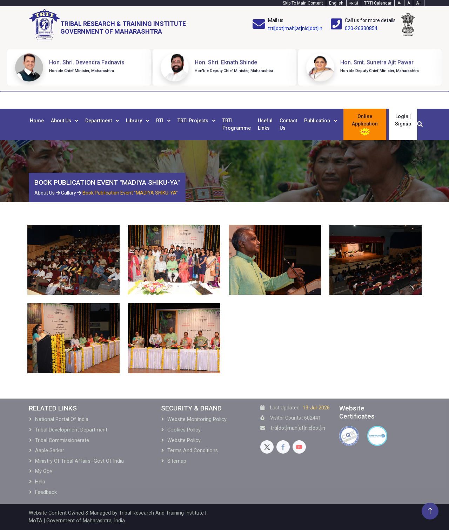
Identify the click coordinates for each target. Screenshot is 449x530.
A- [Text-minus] (399, 3)
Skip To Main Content (303, 3)
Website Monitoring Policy (197, 419)
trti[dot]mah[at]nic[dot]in (295, 28)
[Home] (107, 24)
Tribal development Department (71, 430)
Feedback (46, 492)
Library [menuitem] (134, 120)
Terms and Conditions (192, 451)
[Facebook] (283, 447)
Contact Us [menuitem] (288, 124)
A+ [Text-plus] (418, 3)
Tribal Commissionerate (62, 440)
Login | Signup (403, 120)
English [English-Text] (336, 3)
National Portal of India (61, 419)
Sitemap (176, 461)
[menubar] (183, 124)
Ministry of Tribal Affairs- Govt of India (79, 461)
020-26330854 (361, 28)
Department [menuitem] (99, 120)
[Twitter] (267, 447)
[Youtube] (299, 447)
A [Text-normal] (408, 3)
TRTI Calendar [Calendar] (377, 3)
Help (40, 482)
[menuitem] (36, 124)
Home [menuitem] (37, 120)
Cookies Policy (184, 430)
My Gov (43, 471)
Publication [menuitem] (317, 120)
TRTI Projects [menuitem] (193, 120)
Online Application (365, 125)
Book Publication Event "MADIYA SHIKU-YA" (130, 193)
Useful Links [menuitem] (265, 124)
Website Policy (184, 440)
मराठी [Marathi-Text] (353, 3)
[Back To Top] (430, 511)
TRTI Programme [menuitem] (236, 124)
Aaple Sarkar (49, 451)
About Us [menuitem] (61, 120)
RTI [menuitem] (160, 120)
